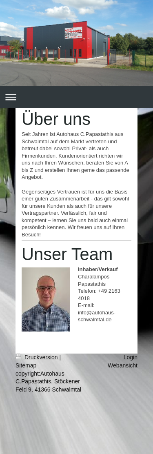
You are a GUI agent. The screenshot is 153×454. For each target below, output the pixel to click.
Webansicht (122, 365)
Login (130, 357)
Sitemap (26, 365)
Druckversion (37, 357)
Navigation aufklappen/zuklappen (76, 97)
